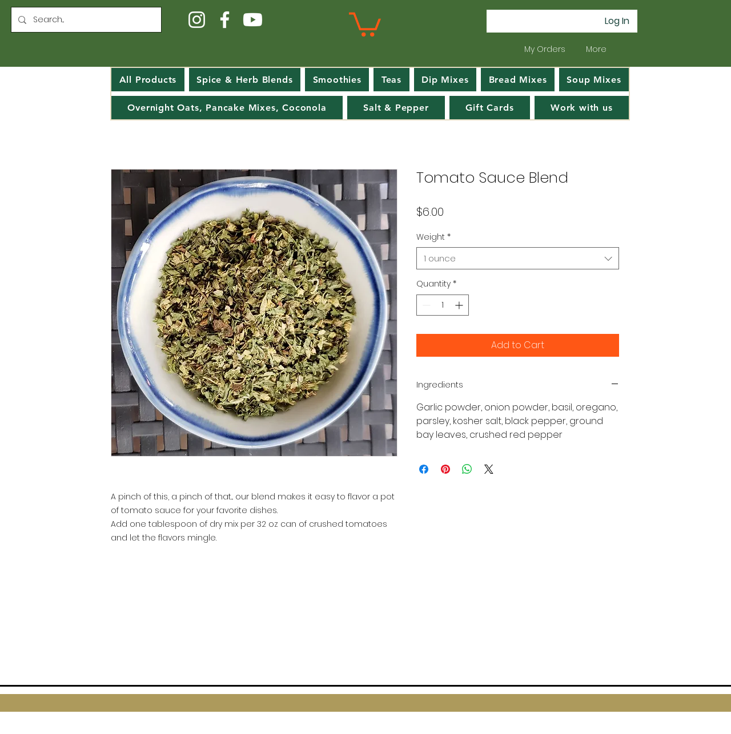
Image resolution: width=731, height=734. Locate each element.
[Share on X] (489, 469)
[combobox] (517, 258)
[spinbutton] (442, 305)
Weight (433, 237)
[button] (365, 23)
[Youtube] (253, 20)
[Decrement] (425, 305)
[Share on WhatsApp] (467, 469)
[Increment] (460, 305)
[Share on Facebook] (424, 469)
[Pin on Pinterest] (445, 469)
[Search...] (85, 19)
